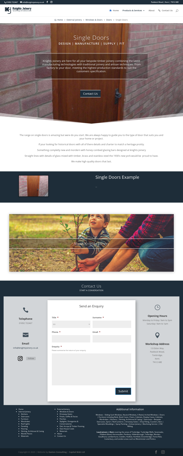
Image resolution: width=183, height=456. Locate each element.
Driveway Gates (66, 414)
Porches (63, 419)
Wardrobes (25, 421)
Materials (25, 436)
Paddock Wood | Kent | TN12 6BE (165, 2)
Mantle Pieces (26, 433)
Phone (56, 332)
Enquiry (57, 346)
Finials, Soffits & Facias (69, 416)
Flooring (24, 429)
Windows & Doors (67, 411)
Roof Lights (25, 424)
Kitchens (24, 414)
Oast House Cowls (67, 429)
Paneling (24, 426)
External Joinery (63, 409)
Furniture (24, 419)
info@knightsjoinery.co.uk (25, 347)
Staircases (25, 416)
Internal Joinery (25, 411)
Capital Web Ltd (77, 452)
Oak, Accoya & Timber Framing (72, 426)
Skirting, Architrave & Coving (32, 431)
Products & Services (132, 10)
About (152, 10)
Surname (98, 317)
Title (55, 317)
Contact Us (167, 10)
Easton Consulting (58, 452)
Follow (31, 358)
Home (116, 10)
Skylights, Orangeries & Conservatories (69, 422)
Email (96, 332)
